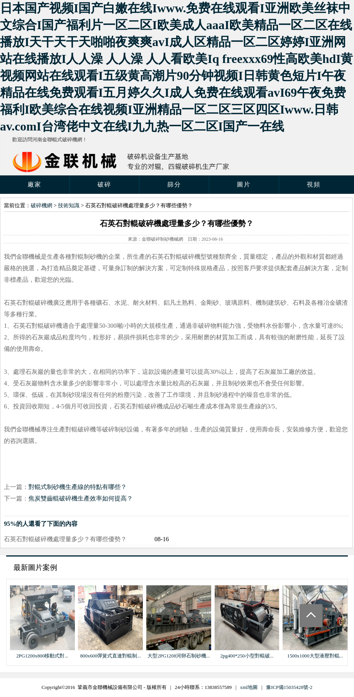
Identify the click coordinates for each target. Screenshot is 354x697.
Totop (311, 615)
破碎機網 (41, 205)
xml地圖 (249, 687)
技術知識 (68, 205)
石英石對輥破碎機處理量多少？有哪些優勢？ (65, 539)
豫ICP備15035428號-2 (289, 687)
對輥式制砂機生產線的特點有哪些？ (77, 487)
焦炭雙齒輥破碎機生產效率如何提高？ (80, 498)
